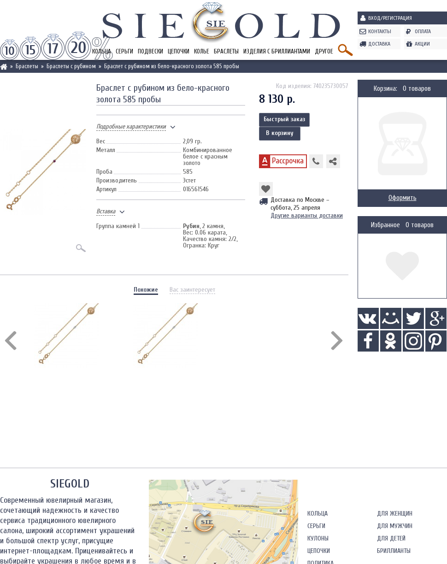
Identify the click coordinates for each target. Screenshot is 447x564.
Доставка (379, 44)
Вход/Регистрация (390, 18)
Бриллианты (394, 551)
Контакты (379, 31)
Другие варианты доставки (307, 215)
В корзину (280, 133)
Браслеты (226, 51)
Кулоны (318, 538)
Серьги (124, 51)
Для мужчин (394, 526)
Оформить (402, 198)
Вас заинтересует (192, 290)
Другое (324, 51)
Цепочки (178, 51)
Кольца (317, 513)
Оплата (423, 31)
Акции (422, 44)
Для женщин (394, 513)
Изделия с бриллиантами (276, 51)
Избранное (385, 225)
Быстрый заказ (284, 119)
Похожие (146, 290)
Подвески (150, 51)
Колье (201, 51)
